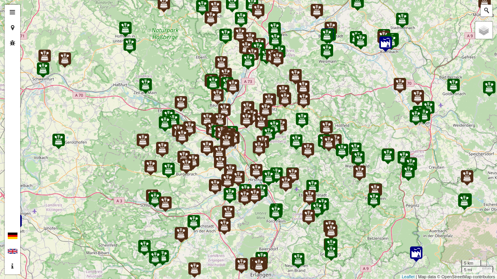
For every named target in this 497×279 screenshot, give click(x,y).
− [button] (30, 22)
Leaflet (408, 276)
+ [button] (30, 10)
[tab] (12, 12)
